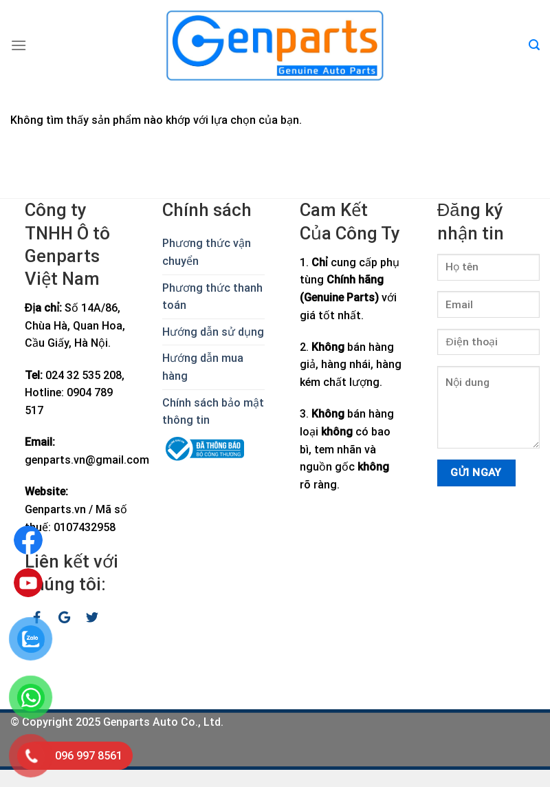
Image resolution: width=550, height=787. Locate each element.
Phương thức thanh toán (212, 296)
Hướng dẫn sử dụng (213, 331)
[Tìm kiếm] (534, 45)
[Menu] (18, 45)
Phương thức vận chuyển (206, 252)
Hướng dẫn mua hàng (202, 367)
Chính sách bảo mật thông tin (213, 411)
